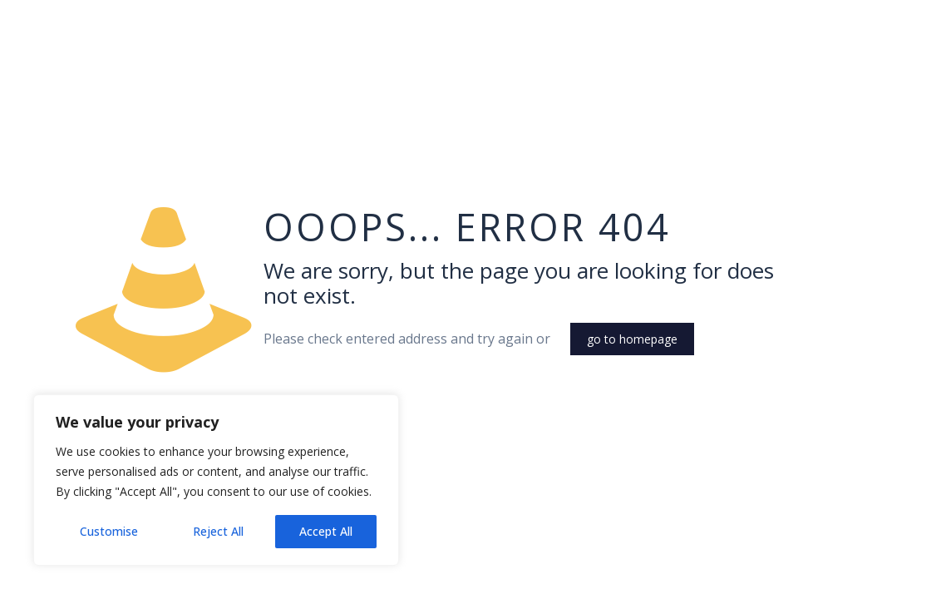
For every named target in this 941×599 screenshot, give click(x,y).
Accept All (325, 531)
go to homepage (632, 339)
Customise (109, 531)
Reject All (218, 531)
